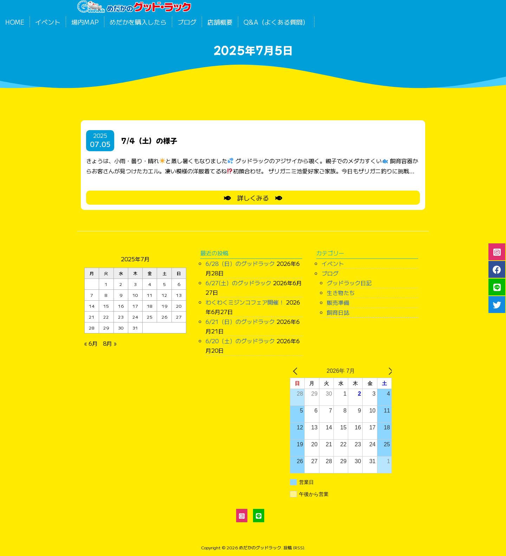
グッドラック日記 (349, 283)
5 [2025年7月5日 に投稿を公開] (164, 284)
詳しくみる (253, 197)
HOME (14, 21)
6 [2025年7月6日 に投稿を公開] (178, 284)
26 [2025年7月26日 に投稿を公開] (164, 317)
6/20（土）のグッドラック (240, 341)
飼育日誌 (338, 312)
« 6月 (91, 343)
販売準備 (338, 302)
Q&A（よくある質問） (276, 21)
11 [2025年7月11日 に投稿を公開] (150, 295)
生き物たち (341, 292)
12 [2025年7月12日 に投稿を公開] (164, 295)
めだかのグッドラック (260, 547)
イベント (47, 21)
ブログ (186, 21)
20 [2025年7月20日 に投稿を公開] (179, 306)
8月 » (109, 343)
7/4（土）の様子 (149, 140)
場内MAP (85, 21)
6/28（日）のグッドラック (240, 263)
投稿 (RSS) (294, 547)
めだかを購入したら (138, 21)
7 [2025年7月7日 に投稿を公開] (91, 295)
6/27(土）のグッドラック (238, 283)
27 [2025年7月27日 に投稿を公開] (179, 317)
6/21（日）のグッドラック (240, 321)
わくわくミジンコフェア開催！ (245, 302)
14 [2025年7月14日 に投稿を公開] (92, 306)
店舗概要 (220, 21)
